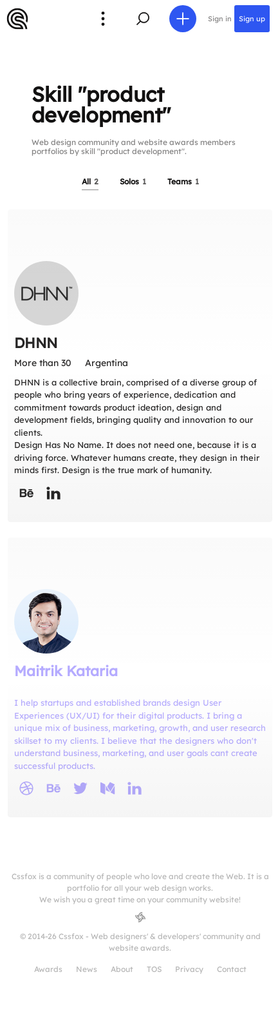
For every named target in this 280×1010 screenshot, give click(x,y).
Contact (232, 969)
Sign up (252, 18)
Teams (183, 181)
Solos (133, 181)
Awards (48, 969)
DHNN (35, 343)
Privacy (189, 969)
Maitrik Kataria (66, 671)
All (90, 181)
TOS (154, 969)
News (86, 969)
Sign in (220, 18)
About (122, 969)
